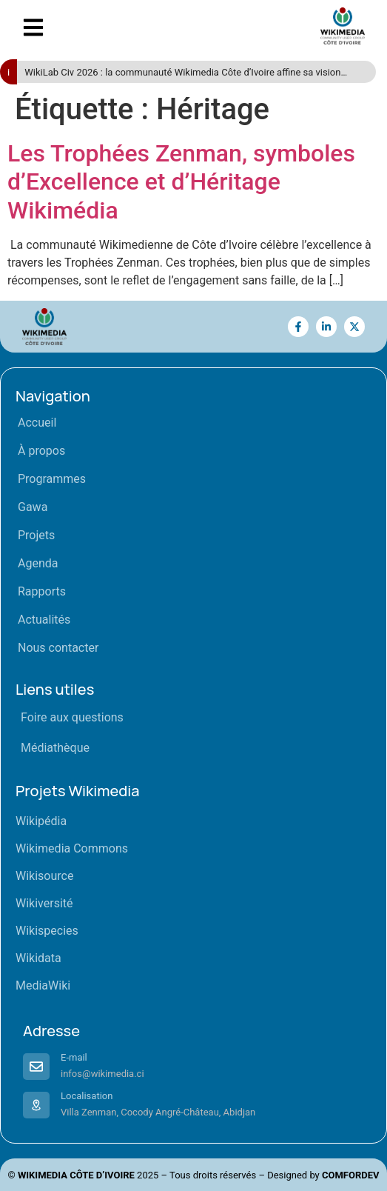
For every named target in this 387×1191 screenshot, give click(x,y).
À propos (41, 451)
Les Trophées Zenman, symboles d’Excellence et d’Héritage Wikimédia (181, 181)
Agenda (38, 563)
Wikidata (38, 958)
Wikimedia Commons (72, 848)
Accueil (37, 423)
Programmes (52, 479)
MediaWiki (43, 985)
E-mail (74, 1057)
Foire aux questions (72, 717)
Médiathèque (55, 748)
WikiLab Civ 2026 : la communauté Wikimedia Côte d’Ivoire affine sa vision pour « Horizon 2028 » (182, 73)
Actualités (44, 620)
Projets (36, 535)
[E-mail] (36, 1066)
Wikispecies (47, 931)
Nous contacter (58, 648)
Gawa (32, 507)
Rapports (42, 591)
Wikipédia (41, 821)
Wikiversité (44, 903)
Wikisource (44, 876)
